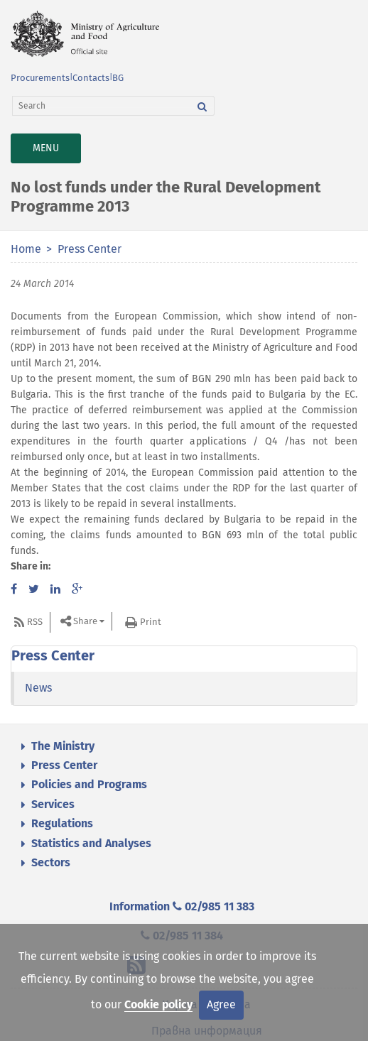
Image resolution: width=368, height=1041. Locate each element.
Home (26, 249)
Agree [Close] (221, 1004)
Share (85, 621)
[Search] (101, 106)
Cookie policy (158, 1004)
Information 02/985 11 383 (181, 906)
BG (118, 77)
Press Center (89, 249)
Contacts (90, 77)
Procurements (40, 77)
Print (150, 621)
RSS (35, 621)
